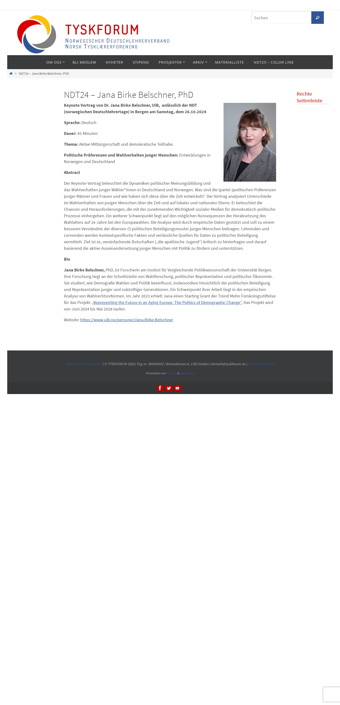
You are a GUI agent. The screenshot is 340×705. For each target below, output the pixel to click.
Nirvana (171, 373)
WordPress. (187, 373)
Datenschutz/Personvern (83, 364)
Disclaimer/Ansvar (261, 364)
